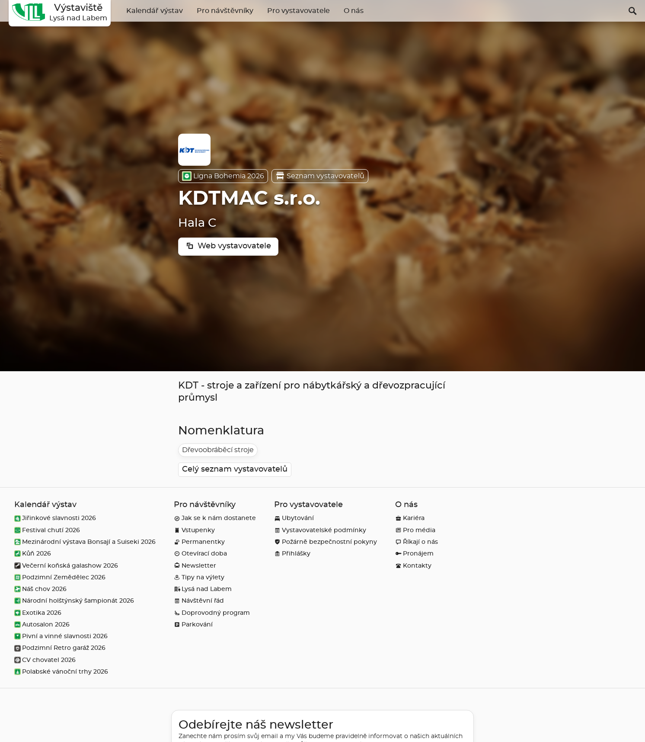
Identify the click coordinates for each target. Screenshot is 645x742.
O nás (354, 10)
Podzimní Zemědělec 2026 (59, 577)
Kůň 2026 (32, 553)
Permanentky (199, 542)
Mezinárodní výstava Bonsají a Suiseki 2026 (85, 542)
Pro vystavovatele (298, 10)
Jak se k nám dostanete (215, 518)
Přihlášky (292, 553)
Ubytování (294, 518)
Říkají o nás (416, 542)
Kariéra (410, 518)
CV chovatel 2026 (45, 660)
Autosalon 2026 (42, 624)
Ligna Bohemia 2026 (223, 176)
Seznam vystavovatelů (319, 176)
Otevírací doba (200, 553)
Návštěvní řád (199, 600)
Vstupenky (194, 530)
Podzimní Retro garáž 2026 (59, 648)
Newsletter (195, 565)
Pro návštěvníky (225, 10)
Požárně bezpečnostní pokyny (325, 542)
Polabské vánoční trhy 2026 (61, 671)
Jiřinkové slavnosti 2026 (55, 518)
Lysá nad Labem (203, 589)
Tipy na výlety (199, 577)
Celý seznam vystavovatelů (234, 469)
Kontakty (413, 565)
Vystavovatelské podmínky (320, 530)
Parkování (193, 624)
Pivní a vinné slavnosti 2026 (61, 636)
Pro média (415, 530)
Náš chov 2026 (40, 589)
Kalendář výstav (154, 10)
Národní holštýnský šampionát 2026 (74, 600)
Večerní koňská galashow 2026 (66, 565)
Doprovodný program (212, 613)
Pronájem (414, 553)
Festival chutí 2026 (47, 530)
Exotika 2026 (37, 613)
